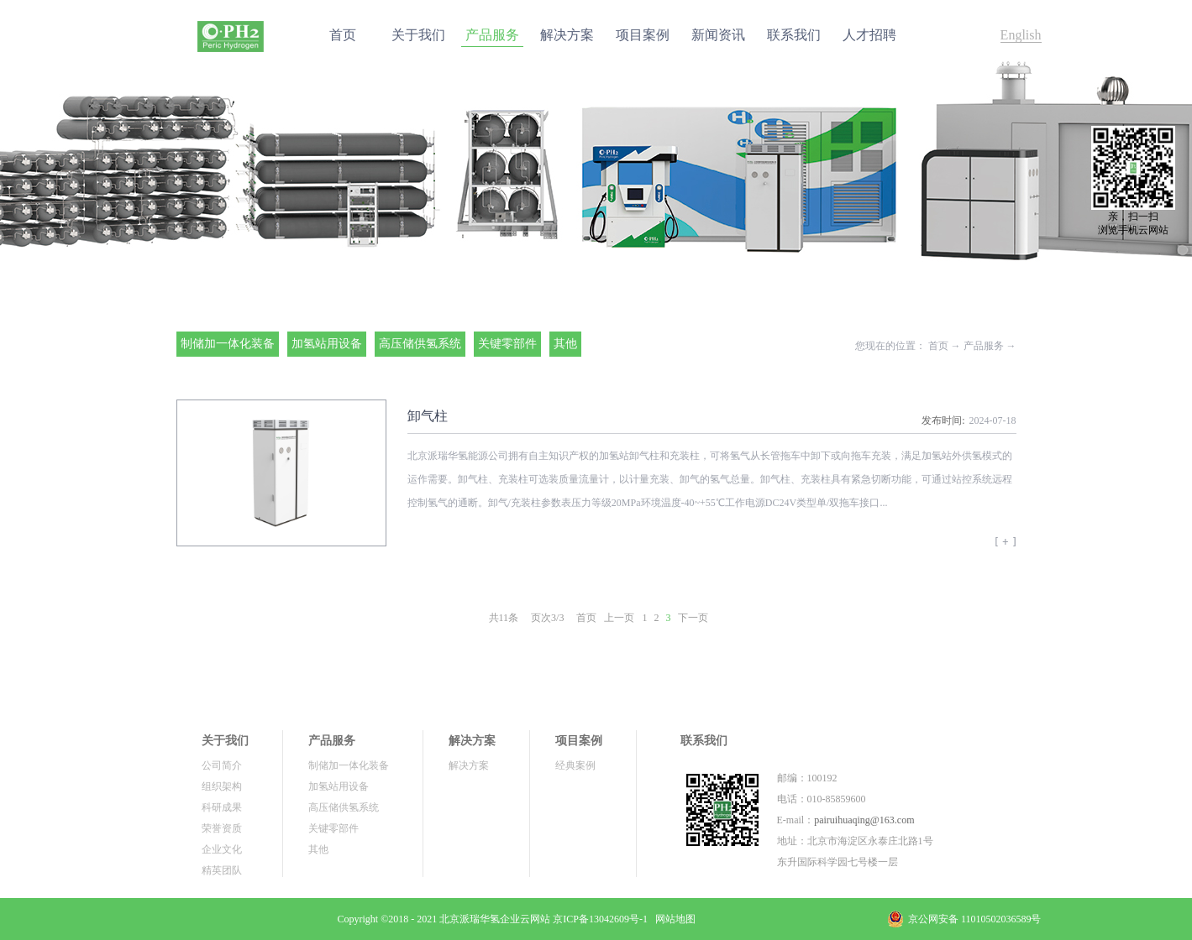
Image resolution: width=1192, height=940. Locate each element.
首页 (342, 35)
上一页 (619, 618)
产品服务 (984, 346)
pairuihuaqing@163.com (864, 820)
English (1021, 35)
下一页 (693, 618)
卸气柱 (427, 416)
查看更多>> (1005, 547)
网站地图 (673, 919)
